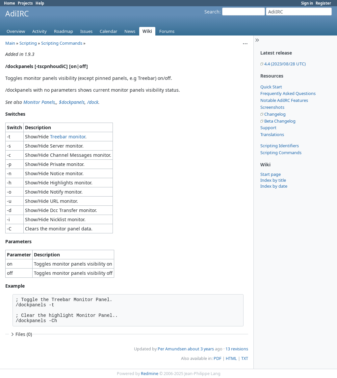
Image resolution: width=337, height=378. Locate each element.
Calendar (108, 31)
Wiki (147, 31)
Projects (25, 3)
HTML (231, 358)
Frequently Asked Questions (288, 93)
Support (268, 127)
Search (212, 12)
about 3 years (201, 349)
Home (9, 3)
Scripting (28, 43)
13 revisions (236, 349)
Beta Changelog (280, 121)
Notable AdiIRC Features (284, 100)
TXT (244, 358)
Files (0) (21, 334)
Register (323, 3)
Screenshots (272, 107)
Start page (270, 174)
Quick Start (271, 87)
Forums (166, 31)
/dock (92, 102)
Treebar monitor (67, 136)
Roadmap (63, 31)
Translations (272, 134)
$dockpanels (72, 102)
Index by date (273, 186)
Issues (86, 31)
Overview (16, 31)
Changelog (275, 114)
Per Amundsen (172, 349)
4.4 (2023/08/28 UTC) (285, 64)
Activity (39, 31)
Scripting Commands (280, 152)
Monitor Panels (39, 102)
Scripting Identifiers (279, 146)
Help (40, 3)
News (129, 31)
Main (10, 43)
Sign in (307, 3)
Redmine (149, 373)
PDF (217, 358)
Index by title (273, 180)
